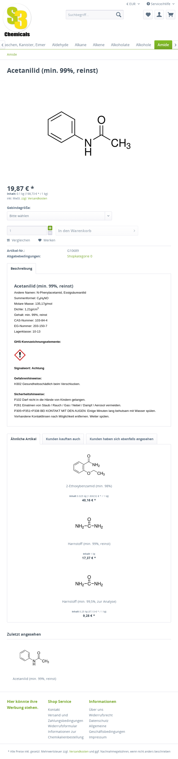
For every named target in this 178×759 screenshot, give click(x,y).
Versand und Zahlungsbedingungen (65, 718)
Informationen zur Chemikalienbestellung (66, 734)
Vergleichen (18, 240)
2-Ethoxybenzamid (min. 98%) (89, 486)
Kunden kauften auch (63, 439)
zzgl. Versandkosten (34, 198)
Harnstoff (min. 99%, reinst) (89, 543)
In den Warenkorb (96, 230)
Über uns (96, 709)
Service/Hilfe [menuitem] (159, 4)
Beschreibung (21, 268)
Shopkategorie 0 (79, 256)
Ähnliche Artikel (23, 439)
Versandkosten (79, 751)
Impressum (98, 737)
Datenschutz (98, 720)
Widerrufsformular (62, 726)
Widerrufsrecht (101, 715)
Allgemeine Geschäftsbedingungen (107, 729)
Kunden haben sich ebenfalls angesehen (121, 439)
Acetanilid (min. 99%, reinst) (34, 678)
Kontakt (54, 709)
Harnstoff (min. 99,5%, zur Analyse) (89, 601)
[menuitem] (95, 14)
